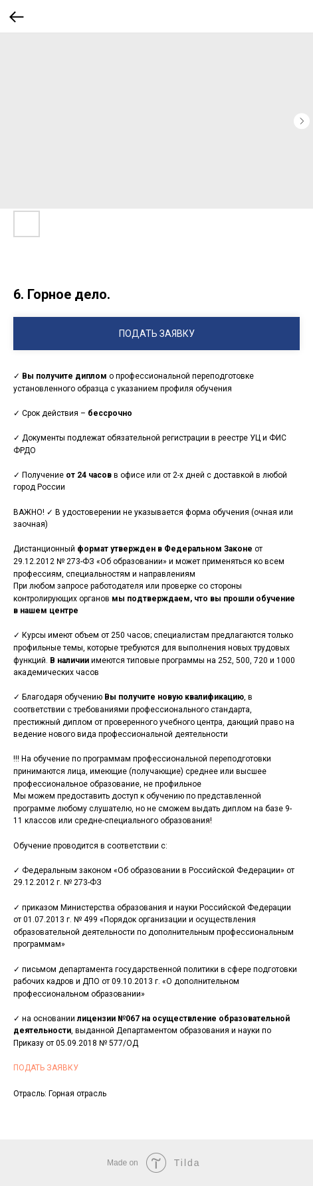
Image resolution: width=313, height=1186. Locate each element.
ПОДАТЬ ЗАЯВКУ (45, 1067)
